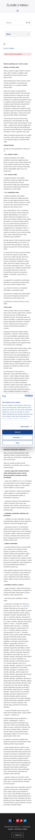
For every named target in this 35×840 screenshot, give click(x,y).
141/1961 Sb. (25, 606)
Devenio (10, 829)
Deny (17, 443)
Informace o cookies (21, 829)
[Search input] (15, 22)
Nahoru (18, 835)
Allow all (17, 432)
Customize (17, 437)
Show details (24, 426)
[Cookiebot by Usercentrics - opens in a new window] (25, 396)
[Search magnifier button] (29, 22)
